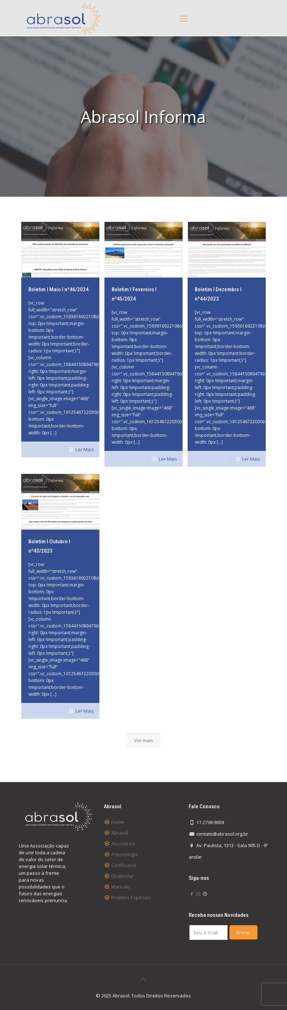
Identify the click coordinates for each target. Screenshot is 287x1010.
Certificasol (123, 865)
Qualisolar (122, 876)
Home (117, 822)
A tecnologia (124, 854)
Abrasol (119, 833)
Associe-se (123, 843)
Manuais (120, 886)
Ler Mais (85, 449)
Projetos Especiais (131, 897)
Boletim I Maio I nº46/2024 (58, 289)
